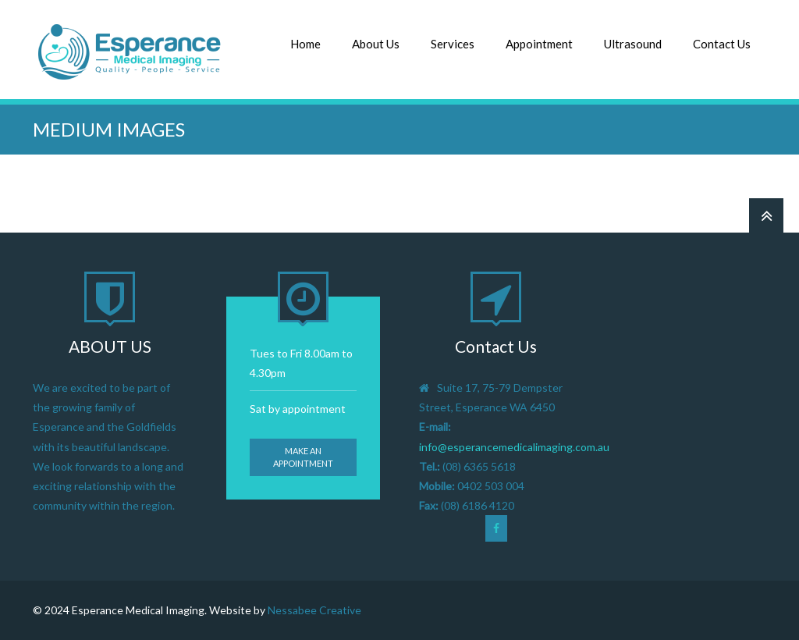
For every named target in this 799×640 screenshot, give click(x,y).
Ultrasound (633, 44)
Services (452, 44)
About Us (376, 44)
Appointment (539, 44)
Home (305, 44)
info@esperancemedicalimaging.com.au (514, 446)
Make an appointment (303, 457)
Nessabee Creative (314, 610)
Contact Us (722, 44)
